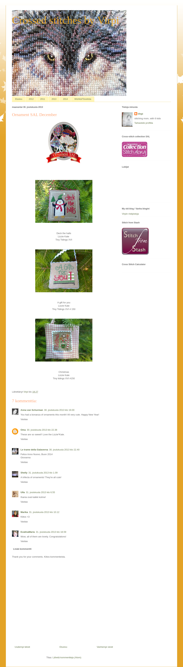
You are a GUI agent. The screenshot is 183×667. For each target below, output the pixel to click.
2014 (65, 99)
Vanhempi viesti (105, 647)
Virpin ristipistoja (130, 213)
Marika (24, 512)
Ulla (23, 492)
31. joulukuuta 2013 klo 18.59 (51, 532)
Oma (23, 429)
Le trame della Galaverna (34, 449)
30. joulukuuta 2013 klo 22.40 (64, 449)
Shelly (24, 472)
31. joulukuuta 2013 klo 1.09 (43, 472)
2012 (31, 99)
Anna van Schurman (32, 410)
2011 (42, 99)
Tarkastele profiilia (143, 123)
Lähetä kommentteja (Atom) (67, 657)
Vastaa (24, 419)
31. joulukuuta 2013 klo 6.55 (40, 492)
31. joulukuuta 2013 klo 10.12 (44, 512)
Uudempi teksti (22, 647)
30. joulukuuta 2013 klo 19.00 (59, 410)
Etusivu (18, 99)
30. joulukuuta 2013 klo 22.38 (42, 429)
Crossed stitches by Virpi (65, 20)
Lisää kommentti (22, 549)
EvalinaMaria (28, 532)
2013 (54, 99)
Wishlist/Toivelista (82, 99)
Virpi (140, 113)
